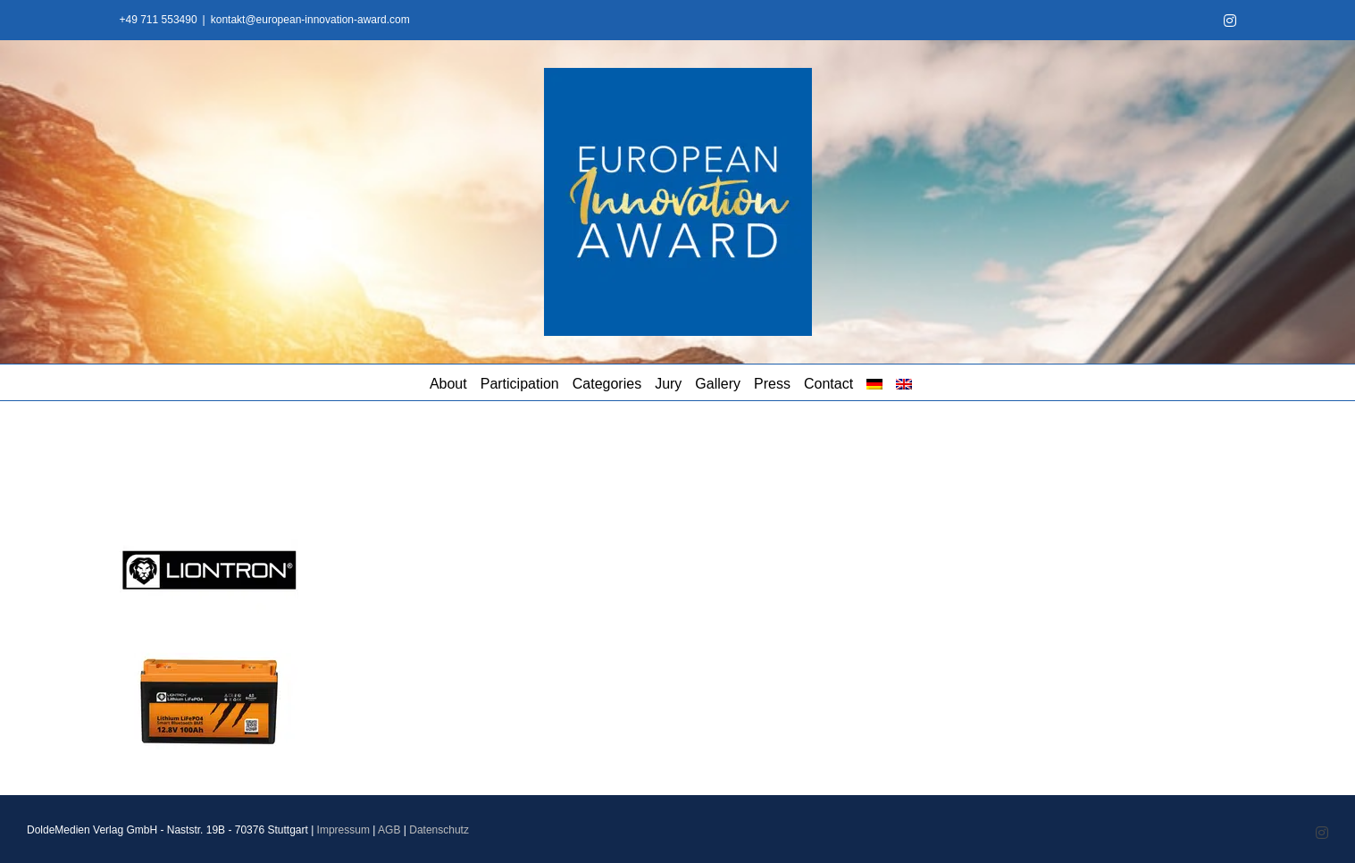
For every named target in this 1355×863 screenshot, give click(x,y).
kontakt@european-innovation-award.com (310, 19)
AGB (389, 830)
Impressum (343, 830)
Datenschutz (439, 830)
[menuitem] (874, 382)
